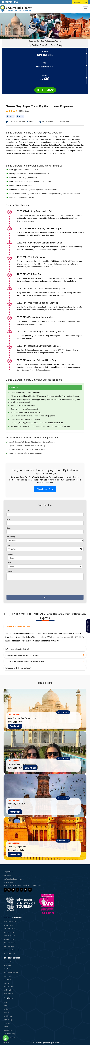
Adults (10, 554)
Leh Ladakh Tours (9, 946)
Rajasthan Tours (8, 962)
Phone (8, 528)
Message (9, 571)
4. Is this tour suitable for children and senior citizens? (24, 661)
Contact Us (7, 1027)
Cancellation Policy (9, 1034)
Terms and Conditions (10, 1037)
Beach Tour (7, 983)
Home (5, 1002)
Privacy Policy (8, 1030)
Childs (10, 563)
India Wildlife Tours (9, 929)
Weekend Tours (8, 979)
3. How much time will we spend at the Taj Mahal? (22, 655)
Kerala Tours (7, 965)
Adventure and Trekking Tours (12, 950)
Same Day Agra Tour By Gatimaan (22, 718)
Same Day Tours (8, 925)
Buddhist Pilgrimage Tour (11, 972)
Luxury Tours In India (9, 936)
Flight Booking (8, 1020)
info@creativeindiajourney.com (13, 879)
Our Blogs (6, 1009)
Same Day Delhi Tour (16, 803)
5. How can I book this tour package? (18, 668)
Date (8, 545)
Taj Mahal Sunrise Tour (17, 764)
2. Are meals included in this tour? (17, 649)
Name (8, 511)
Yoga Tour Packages (9, 953)
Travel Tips (7, 1023)
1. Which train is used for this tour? (17, 626)
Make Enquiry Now (45, 489)
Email (8, 519)
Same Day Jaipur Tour (17, 846)
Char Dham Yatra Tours (10, 943)
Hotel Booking (8, 1016)
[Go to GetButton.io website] (5, 1042)
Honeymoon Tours (9, 932)
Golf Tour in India (8, 990)
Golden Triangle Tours (10, 922)
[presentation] (24, 588)
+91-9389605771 (8, 882)
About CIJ (6, 1005)
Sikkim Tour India (9, 986)
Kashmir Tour (7, 976)
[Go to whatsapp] (6, 1038)
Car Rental (7, 1013)
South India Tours (9, 939)
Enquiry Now (44, 90)
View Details (15, 726)
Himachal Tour (8, 969)
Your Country (10, 537)
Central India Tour (9, 993)
